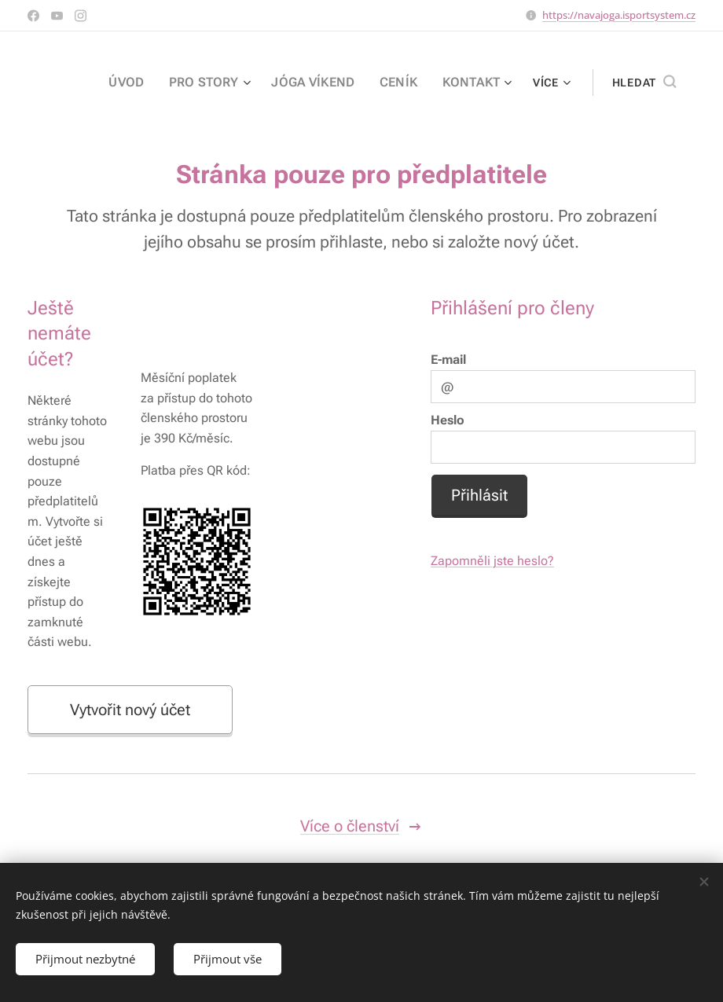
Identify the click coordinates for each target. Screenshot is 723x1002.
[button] (644, 82)
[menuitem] (151, 82)
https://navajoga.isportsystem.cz (618, 15)
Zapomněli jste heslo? (492, 561)
